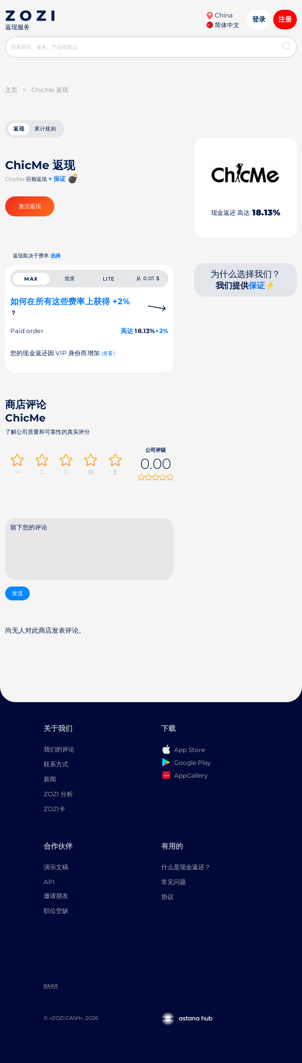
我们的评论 (59, 749)
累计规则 (45, 128)
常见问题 (173, 882)
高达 (127, 331)
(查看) (108, 353)
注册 (285, 19)
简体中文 (222, 25)
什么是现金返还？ (186, 867)
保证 (257, 285)
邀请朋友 (56, 896)
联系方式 (56, 764)
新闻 (50, 779)
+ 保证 (57, 178)
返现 (18, 128)
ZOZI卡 (54, 809)
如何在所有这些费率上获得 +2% (70, 307)
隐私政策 (51, 985)
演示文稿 (56, 867)
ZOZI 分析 (58, 794)
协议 (167, 897)
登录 (259, 19)
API (49, 882)
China (219, 15)
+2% (161, 331)
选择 (55, 255)
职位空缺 (56, 910)
